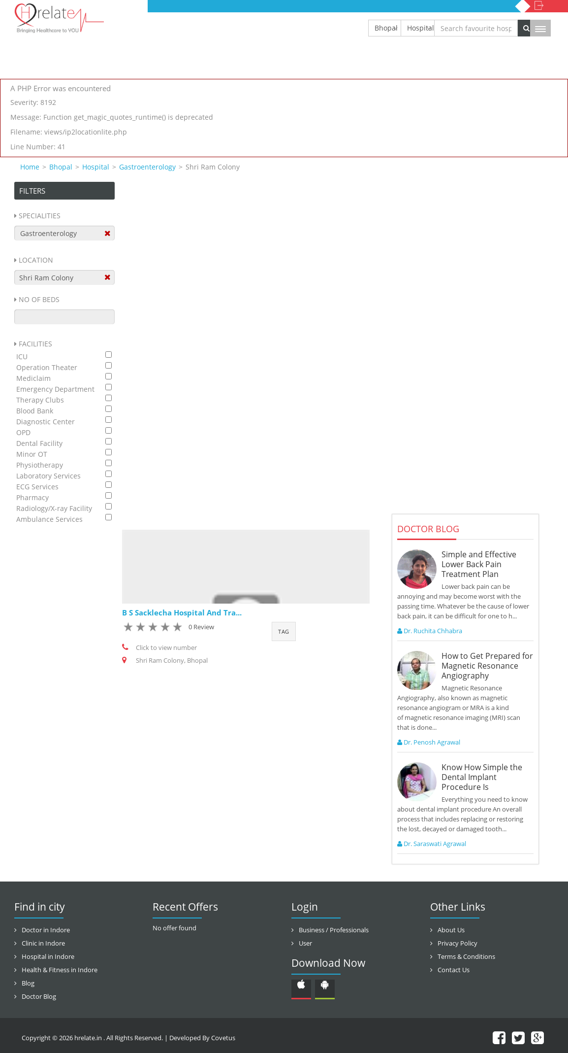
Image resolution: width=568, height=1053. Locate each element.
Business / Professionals (334, 929)
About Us (451, 929)
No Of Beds (39, 299)
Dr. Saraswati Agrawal (431, 843)
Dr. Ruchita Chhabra (429, 630)
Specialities (40, 215)
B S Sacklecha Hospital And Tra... (182, 612)
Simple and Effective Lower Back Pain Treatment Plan (479, 564)
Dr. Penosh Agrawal (428, 742)
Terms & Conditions (466, 956)
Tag (283, 631)
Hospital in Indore (48, 956)
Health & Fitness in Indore (59, 969)
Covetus (223, 1037)
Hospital (420, 28)
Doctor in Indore (46, 929)
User (305, 943)
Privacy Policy (457, 943)
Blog (28, 983)
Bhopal (386, 28)
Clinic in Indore (43, 943)
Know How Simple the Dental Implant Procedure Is (482, 777)
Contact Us (454, 969)
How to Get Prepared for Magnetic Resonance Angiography (487, 665)
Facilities (35, 343)
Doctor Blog (39, 996)
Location (36, 260)
